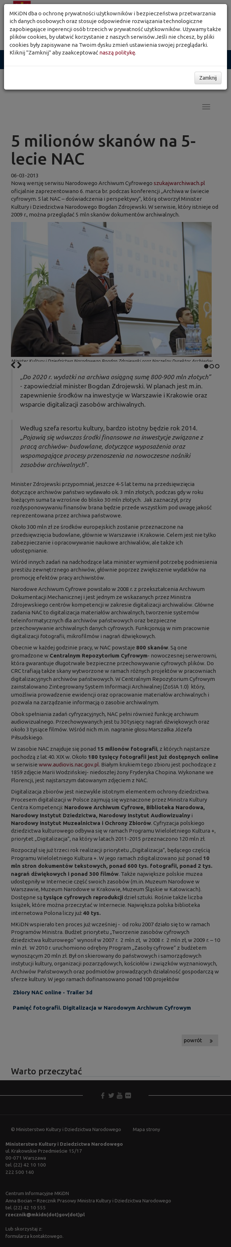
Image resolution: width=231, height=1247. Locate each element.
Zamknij (208, 78)
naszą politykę (117, 52)
